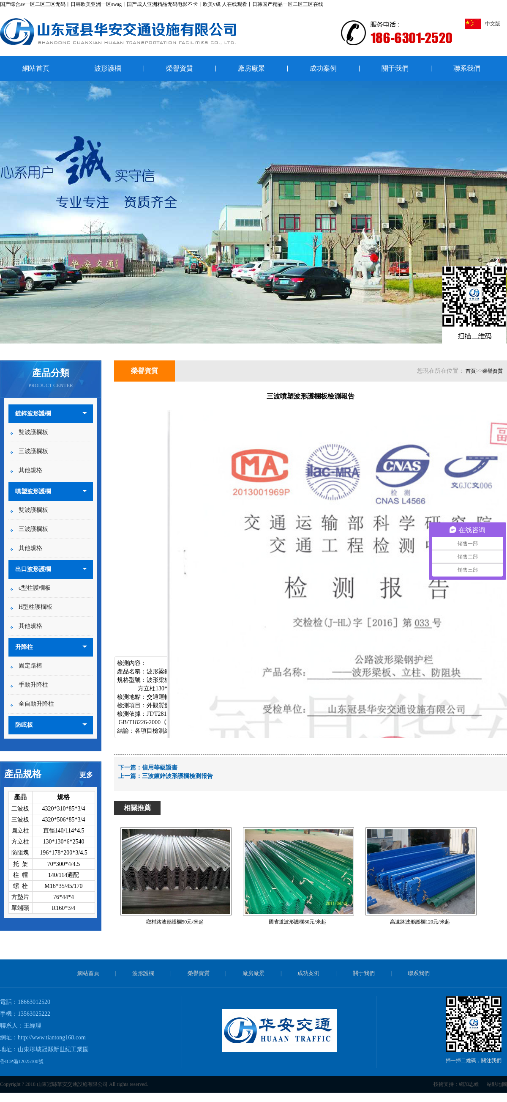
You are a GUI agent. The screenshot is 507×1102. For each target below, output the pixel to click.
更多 (86, 774)
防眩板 (24, 725)
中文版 (482, 24)
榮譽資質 (179, 68)
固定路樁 (30, 665)
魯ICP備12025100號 (22, 1061)
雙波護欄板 (33, 432)
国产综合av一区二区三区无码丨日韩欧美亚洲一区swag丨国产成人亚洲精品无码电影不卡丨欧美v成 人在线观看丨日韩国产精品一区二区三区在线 (161, 4)
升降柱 (24, 647)
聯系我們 (466, 68)
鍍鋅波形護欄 (33, 413)
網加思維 (469, 1084)
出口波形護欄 (33, 569)
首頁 (471, 371)
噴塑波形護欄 (33, 491)
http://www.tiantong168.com (52, 1037)
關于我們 (395, 68)
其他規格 (30, 470)
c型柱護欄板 (35, 588)
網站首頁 (35, 68)
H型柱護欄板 (35, 607)
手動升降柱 (33, 685)
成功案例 (323, 68)
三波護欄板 (33, 451)
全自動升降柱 (36, 704)
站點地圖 (497, 1084)
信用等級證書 (159, 767)
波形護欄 (107, 68)
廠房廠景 (251, 68)
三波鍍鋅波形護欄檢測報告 (177, 776)
